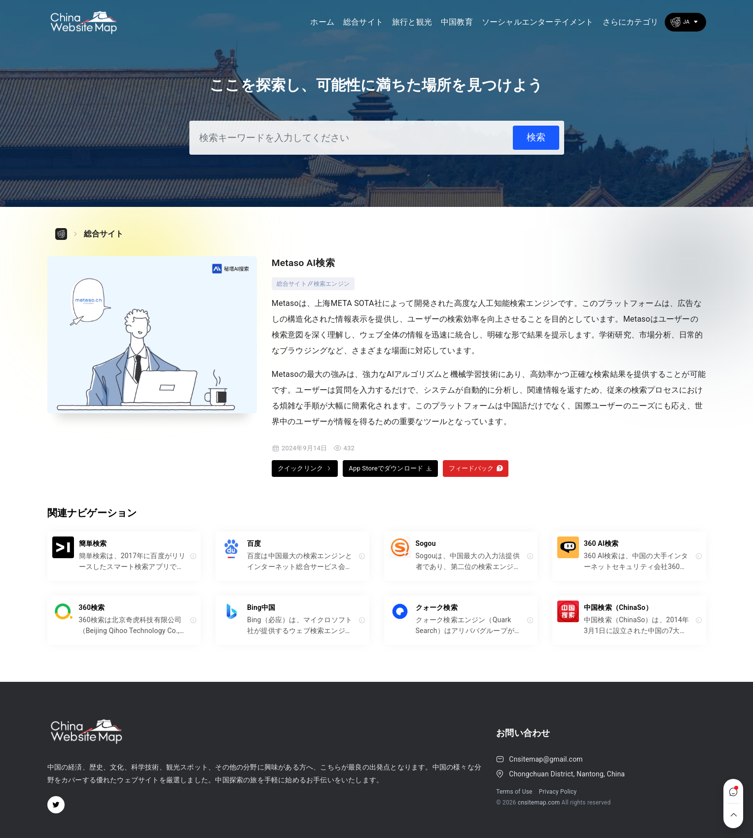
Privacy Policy (558, 791)
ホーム (322, 22)
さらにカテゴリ (630, 22)
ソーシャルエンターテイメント (538, 22)
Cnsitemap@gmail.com (545, 759)
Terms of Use (514, 791)
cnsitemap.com (539, 802)
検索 (536, 137)
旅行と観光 (412, 22)
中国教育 (457, 22)
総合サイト (363, 22)
